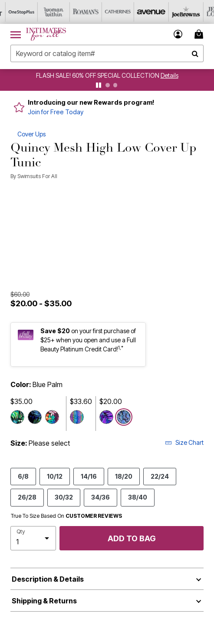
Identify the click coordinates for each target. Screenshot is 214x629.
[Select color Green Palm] (35, 417)
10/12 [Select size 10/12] (55, 476)
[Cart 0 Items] (200, 34)
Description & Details (48, 579)
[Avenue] (144, 12)
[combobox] (107, 53)
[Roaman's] (80, 12)
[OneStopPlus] (16, 12)
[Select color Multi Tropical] (52, 417)
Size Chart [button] (184, 442)
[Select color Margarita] (17, 417)
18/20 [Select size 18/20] (123, 476)
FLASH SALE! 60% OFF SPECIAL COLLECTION (98, 75)
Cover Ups (31, 134)
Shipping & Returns (44, 600)
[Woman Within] (48, 12)
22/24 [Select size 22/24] (160, 476)
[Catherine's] (112, 12)
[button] (178, 34)
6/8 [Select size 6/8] (23, 476)
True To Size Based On (66, 516)
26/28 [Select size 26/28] (27, 497)
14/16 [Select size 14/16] (89, 476)
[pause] (98, 85)
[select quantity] (33, 538)
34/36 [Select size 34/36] (100, 497)
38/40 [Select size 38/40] (137, 497)
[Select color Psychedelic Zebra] (77, 417)
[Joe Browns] (177, 12)
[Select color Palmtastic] (106, 417)
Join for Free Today (55, 112)
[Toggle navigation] (16, 34)
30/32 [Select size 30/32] (64, 497)
